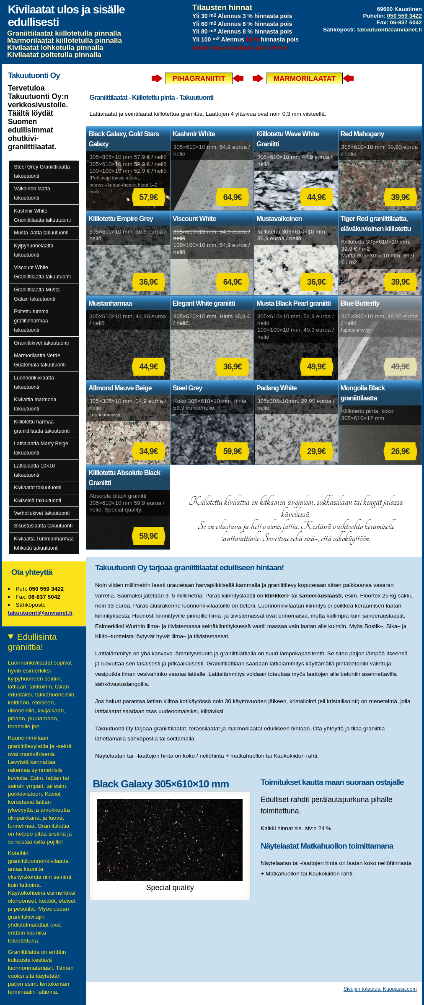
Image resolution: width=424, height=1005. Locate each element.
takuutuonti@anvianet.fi (389, 29)
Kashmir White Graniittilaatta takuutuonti (42, 215)
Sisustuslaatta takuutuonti (43, 526)
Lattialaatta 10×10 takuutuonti (34, 470)
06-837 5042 (406, 22)
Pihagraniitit (198, 78)
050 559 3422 (404, 16)
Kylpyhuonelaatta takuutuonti (33, 250)
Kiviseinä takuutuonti (37, 501)
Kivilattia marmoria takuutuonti (35, 404)
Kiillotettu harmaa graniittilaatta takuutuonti (42, 426)
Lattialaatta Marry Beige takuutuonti (41, 448)
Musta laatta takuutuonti (41, 233)
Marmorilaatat (305, 78)
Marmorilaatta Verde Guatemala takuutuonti (39, 360)
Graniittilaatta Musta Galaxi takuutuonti (36, 294)
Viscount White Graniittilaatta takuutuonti (42, 272)
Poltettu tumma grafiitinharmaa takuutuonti (31, 321)
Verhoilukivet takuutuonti (42, 513)
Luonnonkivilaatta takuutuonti (34, 382)
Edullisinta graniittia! (32, 642)
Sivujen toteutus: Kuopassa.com (380, 989)
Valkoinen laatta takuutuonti (32, 193)
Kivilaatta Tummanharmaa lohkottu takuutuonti (43, 543)
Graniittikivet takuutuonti (41, 343)
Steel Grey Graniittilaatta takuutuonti (42, 171)
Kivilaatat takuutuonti (37, 488)
